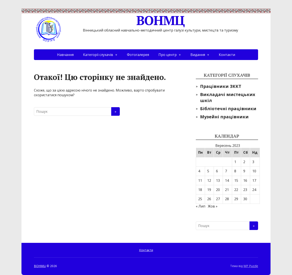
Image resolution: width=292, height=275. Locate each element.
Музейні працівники (224, 117)
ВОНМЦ (109, 20)
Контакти (227, 54)
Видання (197, 54)
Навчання (65, 54)
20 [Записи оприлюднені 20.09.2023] (218, 189)
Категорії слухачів (98, 54)
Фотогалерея (138, 54)
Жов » (212, 206)
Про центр (167, 54)
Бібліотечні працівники (228, 108)
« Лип (200, 206)
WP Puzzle (250, 266)
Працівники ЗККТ (220, 86)
